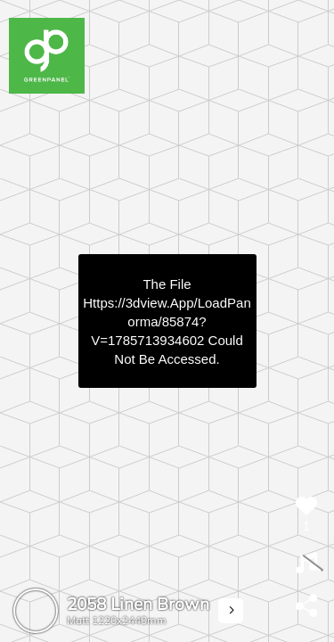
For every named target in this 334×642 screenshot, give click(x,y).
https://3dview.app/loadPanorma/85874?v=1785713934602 (166, 321)
